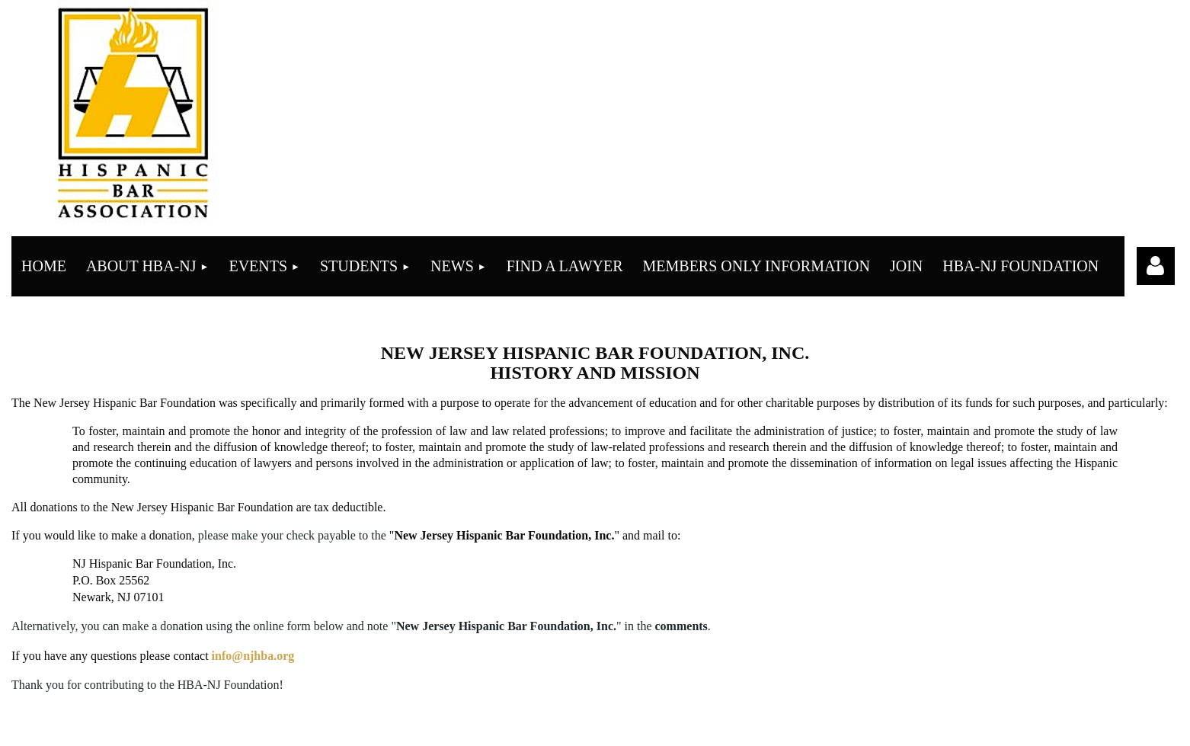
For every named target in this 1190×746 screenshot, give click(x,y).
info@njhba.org (253, 655)
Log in (1156, 266)
